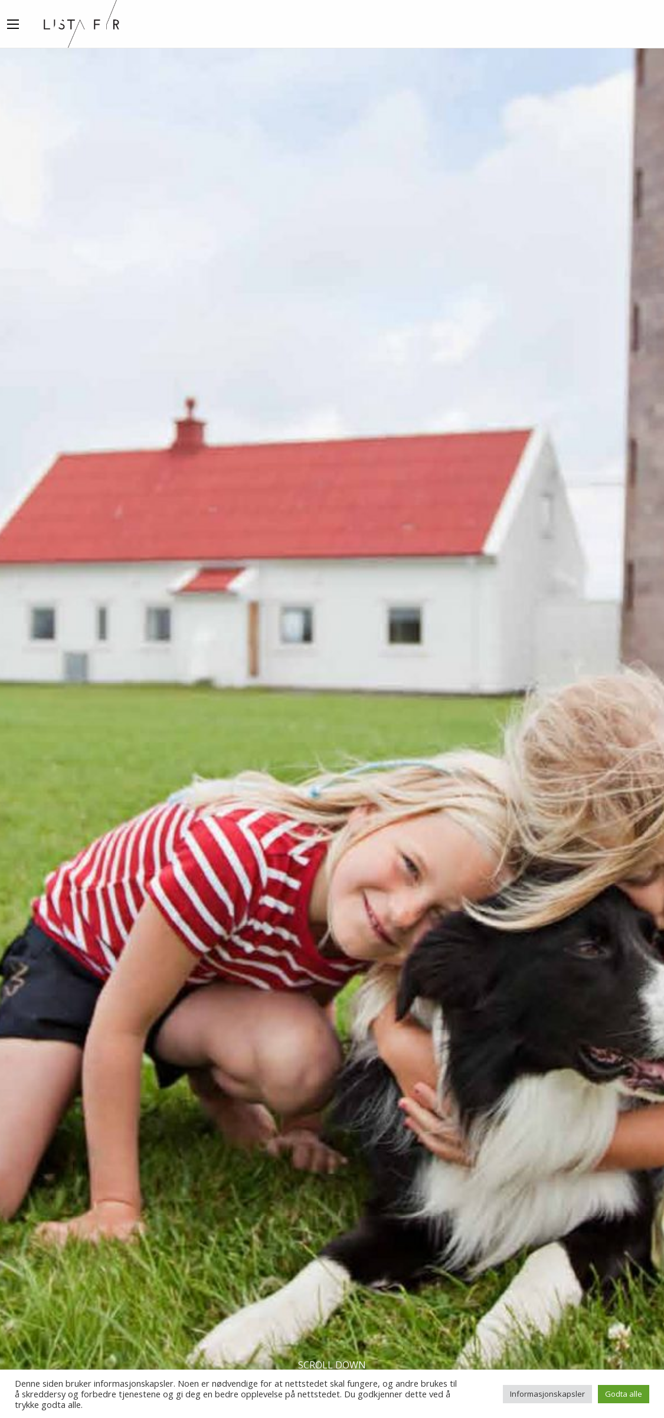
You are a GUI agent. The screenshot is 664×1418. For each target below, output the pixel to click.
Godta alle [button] (623, 1393)
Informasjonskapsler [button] (547, 1393)
